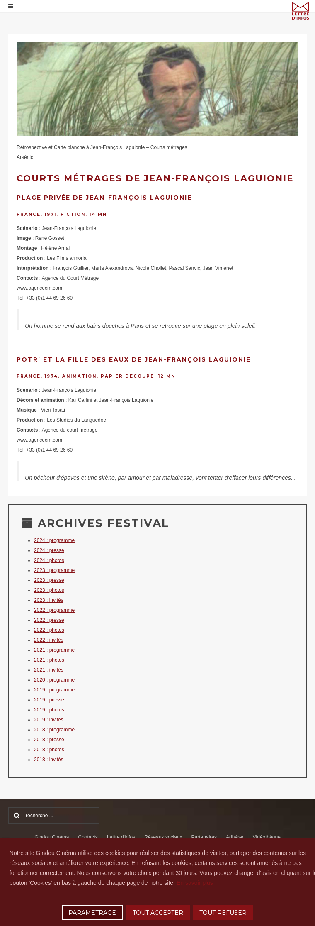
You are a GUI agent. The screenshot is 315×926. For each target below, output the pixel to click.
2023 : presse (49, 580)
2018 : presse (49, 740)
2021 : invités (48, 670)
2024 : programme (54, 540)
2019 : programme (54, 690)
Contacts (88, 837)
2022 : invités (48, 640)
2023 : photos (49, 590)
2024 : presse (49, 550)
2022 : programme (54, 610)
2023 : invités (48, 600)
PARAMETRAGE (92, 912)
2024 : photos (49, 560)
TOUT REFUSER (223, 912)
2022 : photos (49, 630)
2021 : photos (49, 660)
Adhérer (235, 837)
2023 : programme (54, 570)
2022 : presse (49, 620)
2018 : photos (49, 750)
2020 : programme (54, 680)
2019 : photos (49, 710)
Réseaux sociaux (163, 837)
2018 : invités (48, 759)
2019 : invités (48, 720)
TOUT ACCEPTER (158, 912)
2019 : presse (49, 700)
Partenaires (204, 837)
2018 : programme (54, 730)
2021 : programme (54, 650)
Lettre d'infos (121, 837)
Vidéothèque (267, 837)
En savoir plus (195, 883)
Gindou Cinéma (51, 837)
